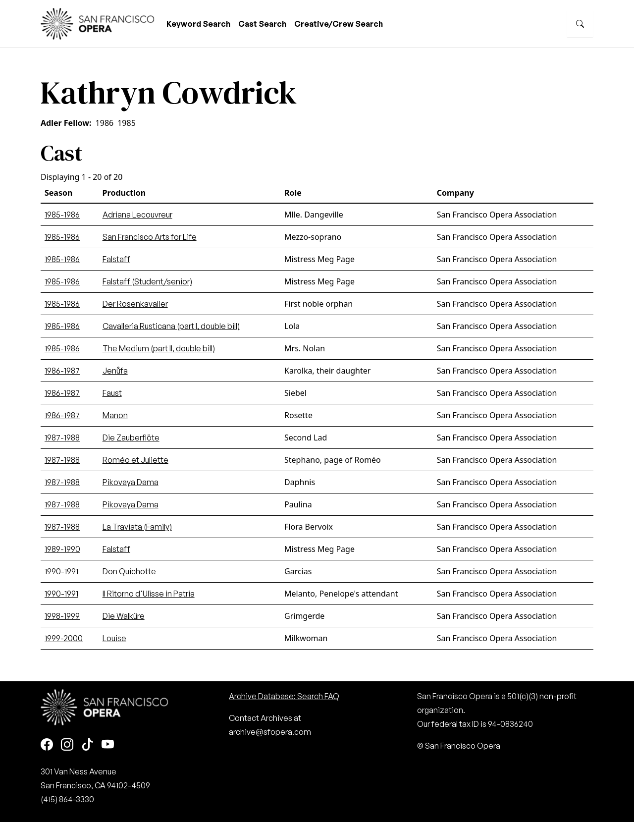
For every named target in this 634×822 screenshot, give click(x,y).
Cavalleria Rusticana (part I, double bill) (171, 326)
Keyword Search (198, 24)
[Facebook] (47, 745)
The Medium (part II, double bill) (159, 348)
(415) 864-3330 (67, 799)
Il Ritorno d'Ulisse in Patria (149, 594)
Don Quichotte (129, 571)
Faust (112, 393)
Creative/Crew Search (338, 24)
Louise (114, 638)
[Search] (580, 23)
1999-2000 (64, 638)
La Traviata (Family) (137, 527)
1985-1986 (62, 214)
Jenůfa (115, 371)
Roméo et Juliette (135, 460)
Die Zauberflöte (131, 437)
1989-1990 (62, 549)
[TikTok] (87, 745)
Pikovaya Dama (130, 482)
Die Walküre (124, 616)
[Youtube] (108, 745)
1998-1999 (62, 616)
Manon (115, 415)
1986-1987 (62, 371)
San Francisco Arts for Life (150, 237)
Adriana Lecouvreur (137, 214)
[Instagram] (67, 745)
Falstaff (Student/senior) (147, 281)
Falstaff (116, 259)
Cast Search (262, 24)
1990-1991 (61, 571)
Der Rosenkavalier (135, 304)
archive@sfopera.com (270, 732)
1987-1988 (62, 437)
